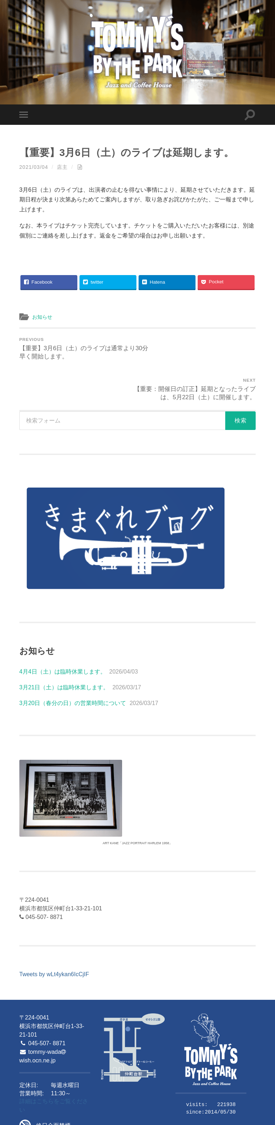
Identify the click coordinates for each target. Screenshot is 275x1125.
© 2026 (27, 1117)
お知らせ (43, 317)
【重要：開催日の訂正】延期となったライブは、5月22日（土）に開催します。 (198, 348)
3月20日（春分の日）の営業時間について (72, 663)
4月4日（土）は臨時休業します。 (62, 631)
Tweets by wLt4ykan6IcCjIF (54, 934)
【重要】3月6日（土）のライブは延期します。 (130, 152)
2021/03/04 (34, 167)
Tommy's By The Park (67, 1117)
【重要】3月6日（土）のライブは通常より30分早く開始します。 (77, 348)
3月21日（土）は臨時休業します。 (64, 647)
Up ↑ (250, 1117)
